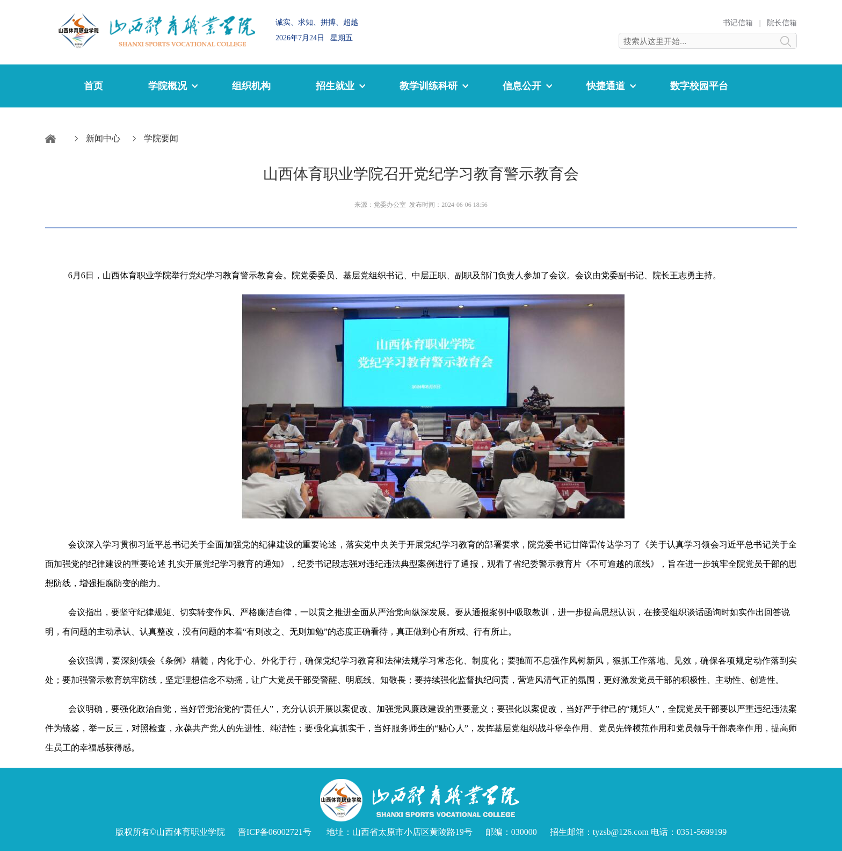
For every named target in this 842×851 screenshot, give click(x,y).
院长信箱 (782, 23)
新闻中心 (103, 138)
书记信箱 (738, 23)
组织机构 (251, 86)
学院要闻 (161, 138)
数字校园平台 (699, 86)
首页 (93, 86)
